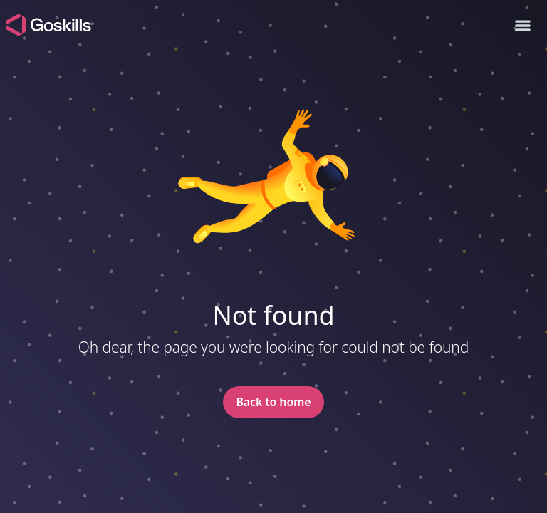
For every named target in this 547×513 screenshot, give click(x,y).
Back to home (273, 402)
